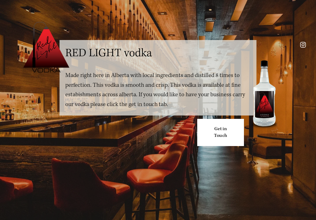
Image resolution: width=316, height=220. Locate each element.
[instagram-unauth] (303, 44)
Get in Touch (220, 132)
